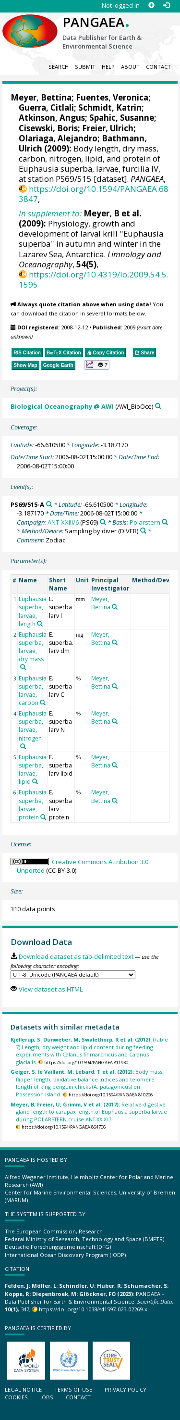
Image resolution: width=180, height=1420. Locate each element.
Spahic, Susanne (121, 117)
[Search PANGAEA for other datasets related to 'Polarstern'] (165, 522)
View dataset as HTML (51, 989)
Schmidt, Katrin (110, 107)
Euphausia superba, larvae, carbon (33, 690)
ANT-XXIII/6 (63, 522)
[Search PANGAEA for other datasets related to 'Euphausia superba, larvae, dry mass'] (23, 667)
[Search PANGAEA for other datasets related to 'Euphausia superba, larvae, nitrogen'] (23, 746)
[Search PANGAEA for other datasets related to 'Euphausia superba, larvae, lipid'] (35, 781)
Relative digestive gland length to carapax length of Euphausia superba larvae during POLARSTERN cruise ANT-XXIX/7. (89, 1112)
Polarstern (145, 522)
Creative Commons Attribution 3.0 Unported (82, 866)
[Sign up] (151, 5)
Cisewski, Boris (48, 128)
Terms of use (73, 1389)
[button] (96, 365)
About (130, 66)
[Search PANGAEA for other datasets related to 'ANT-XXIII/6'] (103, 522)
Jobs (46, 1397)
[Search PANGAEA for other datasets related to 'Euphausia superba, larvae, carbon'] (43, 702)
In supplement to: (50, 213)
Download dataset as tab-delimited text (76, 956)
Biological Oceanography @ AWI (62, 406)
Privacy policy (125, 1389)
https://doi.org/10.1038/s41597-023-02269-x (93, 1309)
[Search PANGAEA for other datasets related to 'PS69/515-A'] (49, 504)
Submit (85, 66)
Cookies (16, 1397)
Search (58, 66)
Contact (158, 66)
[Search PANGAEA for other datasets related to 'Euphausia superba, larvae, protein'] (43, 817)
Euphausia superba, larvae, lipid (33, 769)
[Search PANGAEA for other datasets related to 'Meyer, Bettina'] (115, 607)
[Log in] (166, 5)
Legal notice (23, 1389)
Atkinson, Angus (52, 117)
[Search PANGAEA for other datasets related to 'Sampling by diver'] (143, 531)
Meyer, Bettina (41, 97)
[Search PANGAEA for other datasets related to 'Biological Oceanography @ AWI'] (158, 406)
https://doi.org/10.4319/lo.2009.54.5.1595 (93, 279)
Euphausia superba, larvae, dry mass (33, 646)
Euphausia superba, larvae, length (33, 611)
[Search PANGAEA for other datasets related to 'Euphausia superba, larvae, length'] (40, 624)
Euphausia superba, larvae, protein (33, 804)
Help (108, 66)
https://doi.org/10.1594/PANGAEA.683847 (93, 193)
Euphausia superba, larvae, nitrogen (33, 725)
